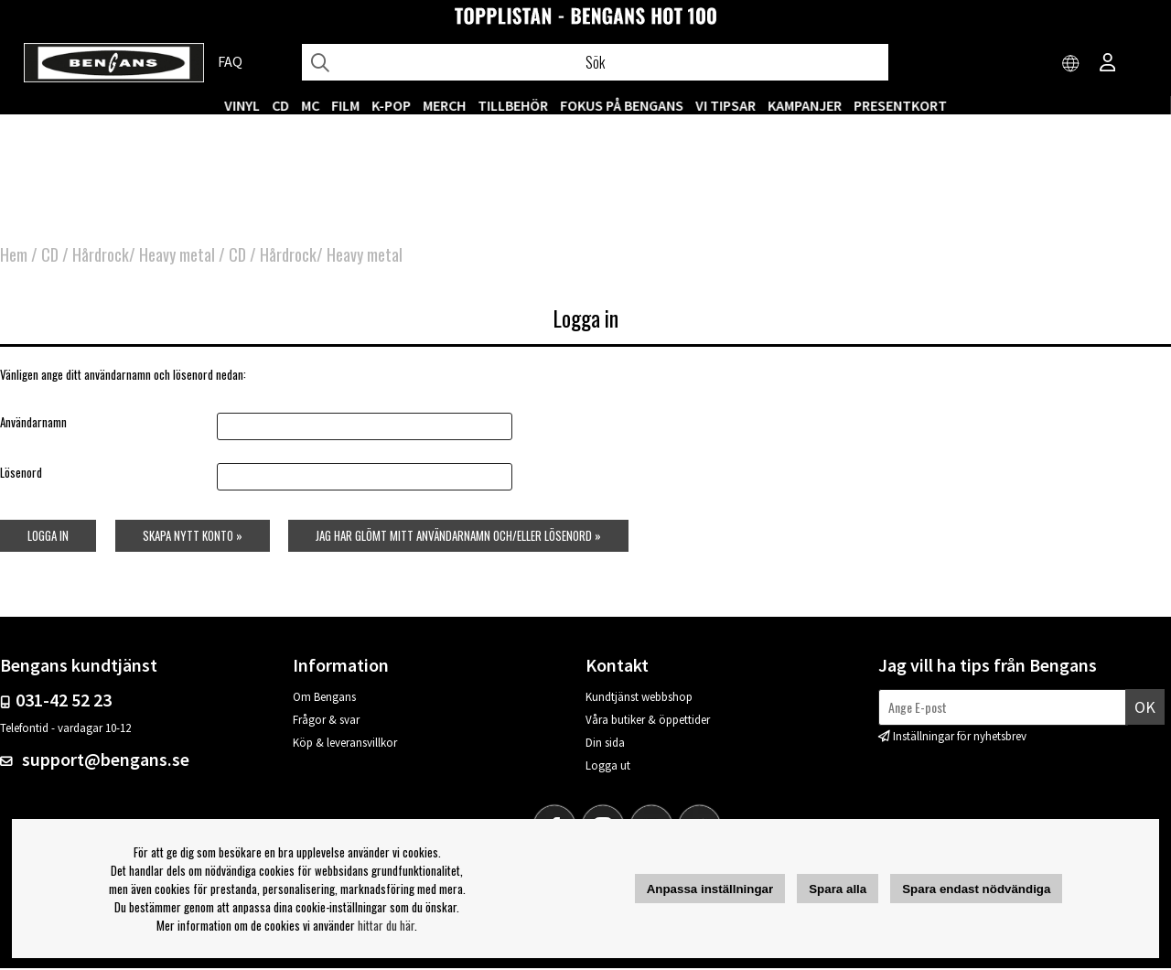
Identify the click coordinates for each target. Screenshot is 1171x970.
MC (310, 105)
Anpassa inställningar (710, 889)
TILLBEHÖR (513, 105)
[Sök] (595, 62)
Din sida (605, 744)
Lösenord (21, 474)
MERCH (444, 105)
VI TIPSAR (725, 105)
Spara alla (837, 889)
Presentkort (900, 105)
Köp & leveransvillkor (345, 744)
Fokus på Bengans (621, 105)
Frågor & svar (326, 721)
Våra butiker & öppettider (648, 721)
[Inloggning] (1108, 64)
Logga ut (608, 767)
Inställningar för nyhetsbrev (959, 738)
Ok (1144, 707)
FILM (345, 105)
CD (280, 105)
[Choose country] (1071, 64)
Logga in (48, 537)
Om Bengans (324, 698)
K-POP (391, 105)
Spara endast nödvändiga (976, 889)
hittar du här (386, 925)
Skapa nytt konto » (192, 537)
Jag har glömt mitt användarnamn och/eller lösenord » (458, 537)
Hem (13, 256)
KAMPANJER (805, 105)
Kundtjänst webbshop (639, 698)
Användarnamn (33, 423)
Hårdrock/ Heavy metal (143, 256)
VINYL (242, 105)
